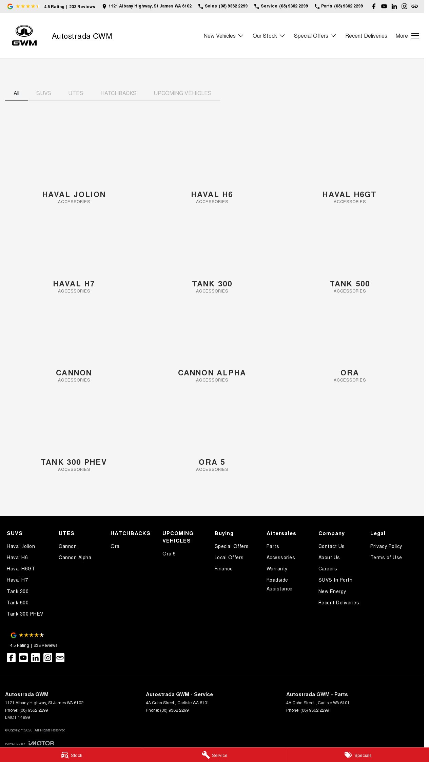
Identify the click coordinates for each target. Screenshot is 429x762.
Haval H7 (17, 579)
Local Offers (229, 557)
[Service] (214, 755)
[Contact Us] (147, 6)
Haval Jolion (21, 546)
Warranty (277, 568)
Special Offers (232, 546)
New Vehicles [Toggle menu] (224, 35)
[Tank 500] (350, 255)
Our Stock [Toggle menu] (269, 35)
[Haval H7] (74, 255)
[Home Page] (24, 35)
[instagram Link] (404, 6)
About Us (329, 557)
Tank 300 (17, 591)
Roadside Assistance (280, 583)
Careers (327, 568)
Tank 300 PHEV (25, 613)
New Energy (332, 591)
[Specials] (357, 755)
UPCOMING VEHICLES (183, 93)
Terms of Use (386, 557)
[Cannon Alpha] (212, 344)
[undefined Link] (414, 6)
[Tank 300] (212, 255)
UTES (75, 93)
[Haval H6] (212, 166)
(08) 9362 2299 (33, 710)
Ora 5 (169, 553)
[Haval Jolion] (74, 166)
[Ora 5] (212, 433)
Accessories (281, 557)
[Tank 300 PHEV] (74, 433)
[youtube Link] (384, 6)
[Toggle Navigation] (407, 35)
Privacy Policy (386, 546)
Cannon (68, 546)
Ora (115, 546)
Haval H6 (17, 557)
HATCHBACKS (118, 93)
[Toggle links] (29, 743)
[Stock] (71, 755)
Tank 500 (17, 602)
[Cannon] (74, 344)
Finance (224, 568)
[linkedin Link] (394, 6)
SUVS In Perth (335, 579)
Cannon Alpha (75, 557)
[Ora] (350, 344)
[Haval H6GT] (350, 166)
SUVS (43, 93)
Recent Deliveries (366, 35)
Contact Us (331, 546)
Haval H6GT (21, 568)
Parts (273, 546)
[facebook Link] (374, 6)
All (16, 93)
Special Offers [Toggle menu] (315, 35)
